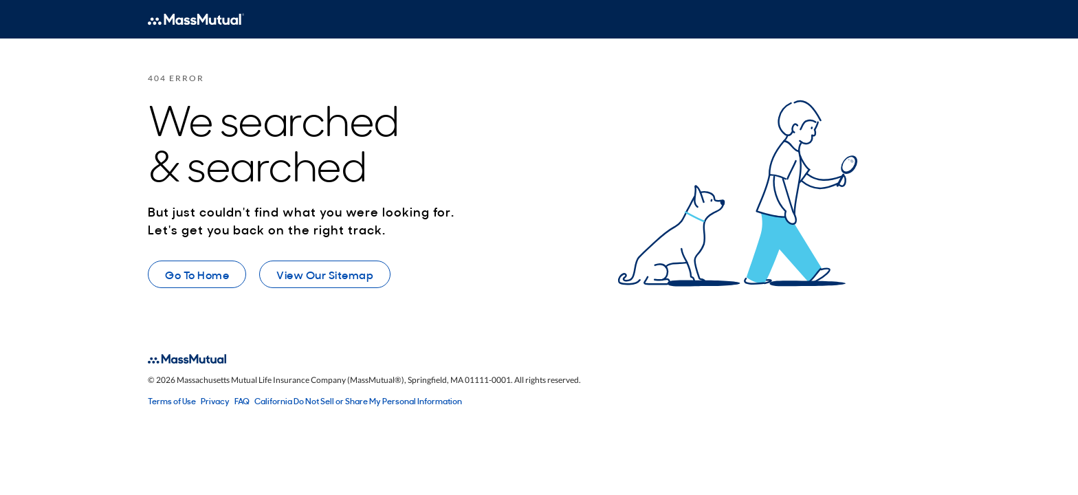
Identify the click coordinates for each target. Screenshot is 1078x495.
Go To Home (197, 274)
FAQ (242, 401)
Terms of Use (172, 401)
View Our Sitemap (324, 274)
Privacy (215, 401)
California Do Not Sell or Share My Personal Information (358, 401)
